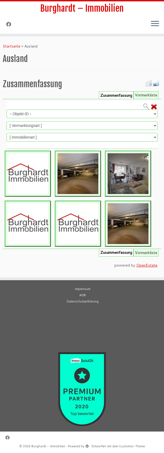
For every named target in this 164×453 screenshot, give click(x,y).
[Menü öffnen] (155, 24)
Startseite (11, 46)
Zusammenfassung (116, 95)
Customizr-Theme (132, 446)
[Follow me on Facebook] (10, 24)
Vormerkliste (146, 95)
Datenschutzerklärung (83, 301)
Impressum (82, 289)
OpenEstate (146, 265)
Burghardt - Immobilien (48, 446)
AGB (82, 295)
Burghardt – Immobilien (82, 8)
